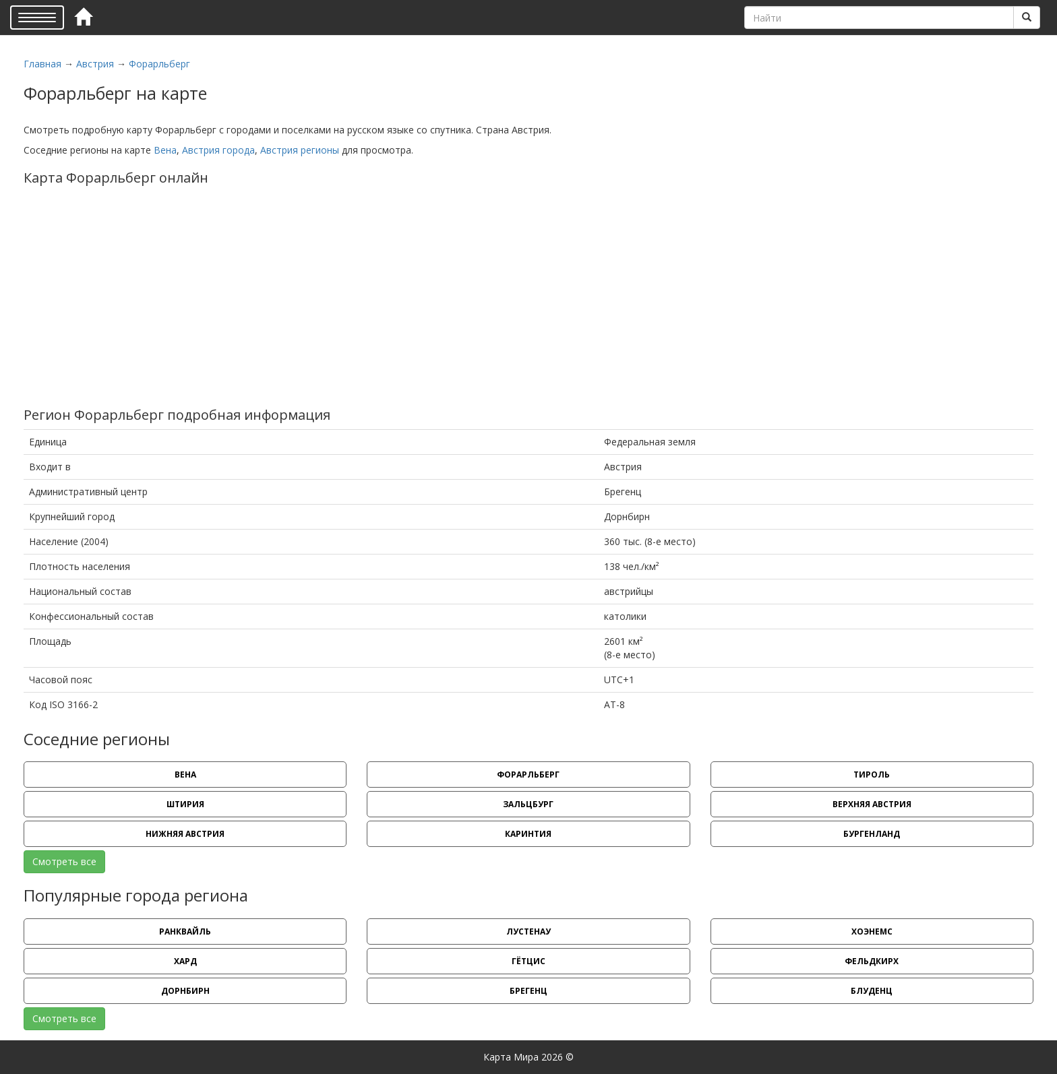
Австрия (95, 63)
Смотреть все (64, 861)
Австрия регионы (299, 150)
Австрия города (218, 150)
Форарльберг (159, 63)
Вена (165, 150)
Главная (42, 63)
